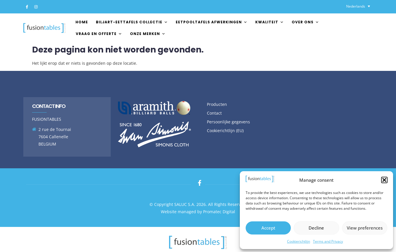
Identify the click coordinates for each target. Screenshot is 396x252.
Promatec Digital (219, 211)
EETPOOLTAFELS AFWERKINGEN (211, 22)
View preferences (365, 228)
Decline (316, 228)
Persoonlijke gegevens (228, 122)
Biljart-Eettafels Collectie (132, 22)
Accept (268, 228)
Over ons (305, 22)
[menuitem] (358, 6)
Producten (217, 104)
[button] (384, 180)
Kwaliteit (269, 22)
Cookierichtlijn (298, 241)
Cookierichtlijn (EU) (225, 130)
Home (81, 22)
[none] (358, 6)
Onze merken (148, 33)
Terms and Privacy (328, 241)
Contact (214, 113)
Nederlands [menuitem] (355, 6)
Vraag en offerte (99, 33)
